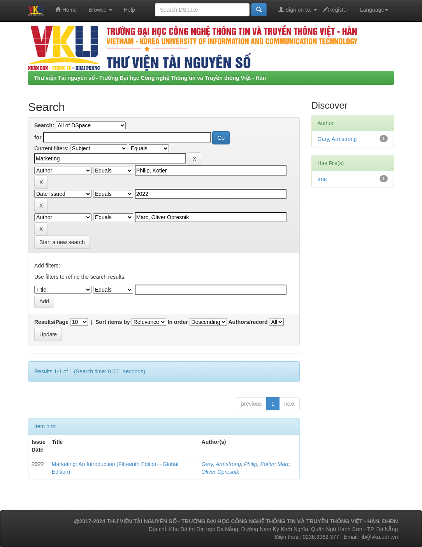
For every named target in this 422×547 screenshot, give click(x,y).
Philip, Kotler (259, 464)
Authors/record (247, 322)
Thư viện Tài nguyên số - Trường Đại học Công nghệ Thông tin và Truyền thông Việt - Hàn (150, 78)
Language (374, 10)
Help (129, 10)
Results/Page (51, 322)
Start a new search (62, 242)
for (38, 137)
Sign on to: (297, 9)
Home (66, 9)
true (322, 179)
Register (335, 9)
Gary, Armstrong (221, 464)
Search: (44, 125)
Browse (100, 10)
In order (178, 322)
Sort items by (112, 322)
